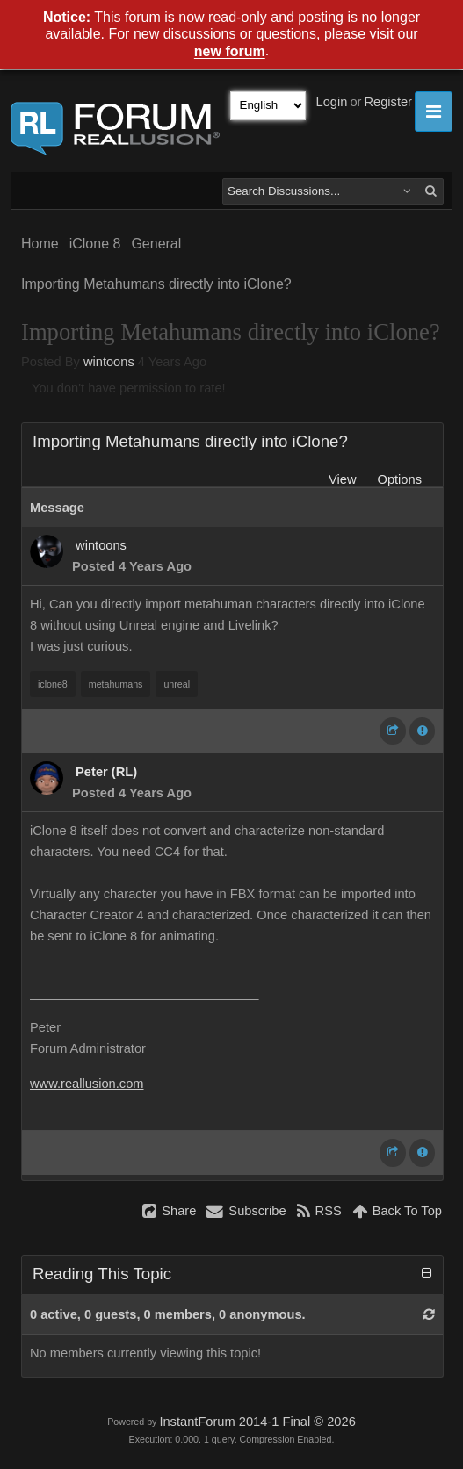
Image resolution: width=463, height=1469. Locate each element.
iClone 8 (95, 243)
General (156, 243)
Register (388, 102)
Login (332, 102)
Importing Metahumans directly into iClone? (156, 284)
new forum (229, 52)
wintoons (108, 362)
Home (40, 243)
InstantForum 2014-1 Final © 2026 (257, 1422)
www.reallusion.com (87, 1084)
